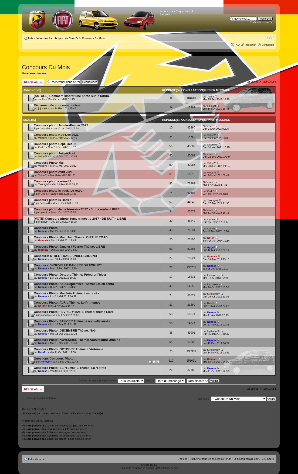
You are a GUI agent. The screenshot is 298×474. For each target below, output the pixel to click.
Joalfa (41, 99)
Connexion (267, 44)
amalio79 (212, 144)
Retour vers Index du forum (40, 398)
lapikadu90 (213, 331)
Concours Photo (46, 228)
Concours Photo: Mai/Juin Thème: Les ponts (66, 293)
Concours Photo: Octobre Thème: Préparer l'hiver (70, 274)
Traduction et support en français (137, 468)
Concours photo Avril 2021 (53, 172)
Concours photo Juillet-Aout (54, 153)
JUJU (210, 126)
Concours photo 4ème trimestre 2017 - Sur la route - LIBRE (77, 209)
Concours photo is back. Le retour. (59, 190)
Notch (210, 237)
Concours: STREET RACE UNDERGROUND (65, 256)
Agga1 (211, 247)
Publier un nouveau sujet (33, 82)
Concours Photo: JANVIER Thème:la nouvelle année (72, 321)
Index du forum (37, 38)
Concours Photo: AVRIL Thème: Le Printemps (67, 302)
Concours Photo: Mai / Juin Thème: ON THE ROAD (71, 237)
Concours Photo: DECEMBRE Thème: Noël (65, 330)
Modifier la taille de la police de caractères (270, 37)
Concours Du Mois (93, 38)
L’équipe (182, 458)
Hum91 (42, 352)
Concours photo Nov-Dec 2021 (56, 134)
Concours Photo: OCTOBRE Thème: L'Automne (68, 349)
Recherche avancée (261, 22)
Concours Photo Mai (49, 162)
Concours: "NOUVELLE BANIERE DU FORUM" (68, 265)
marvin (44, 212)
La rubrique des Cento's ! (64, 38)
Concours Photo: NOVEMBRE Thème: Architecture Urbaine (77, 340)
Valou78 (45, 128)
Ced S (41, 147)
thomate (43, 240)
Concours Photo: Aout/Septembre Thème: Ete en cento (74, 284)
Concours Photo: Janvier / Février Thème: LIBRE (69, 246)
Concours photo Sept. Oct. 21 (55, 144)
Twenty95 (43, 184)
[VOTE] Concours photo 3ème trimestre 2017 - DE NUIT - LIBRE (80, 218)
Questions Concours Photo (54, 358)
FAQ (237, 44)
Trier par (165, 380)
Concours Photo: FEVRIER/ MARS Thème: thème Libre (74, 312)
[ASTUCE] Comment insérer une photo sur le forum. (72, 96)
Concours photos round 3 (52, 181)
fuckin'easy (213, 275)
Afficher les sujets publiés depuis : (111, 380)
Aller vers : (203, 398)
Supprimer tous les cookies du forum (210, 458)
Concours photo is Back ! (52, 200)
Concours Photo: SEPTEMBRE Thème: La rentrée (70, 368)
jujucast (42, 108)
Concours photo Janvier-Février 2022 (61, 125)
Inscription (250, 44)
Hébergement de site (167, 468)
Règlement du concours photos (57, 105)
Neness (42, 73)
